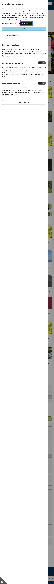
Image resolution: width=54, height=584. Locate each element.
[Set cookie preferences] (3, 580)
